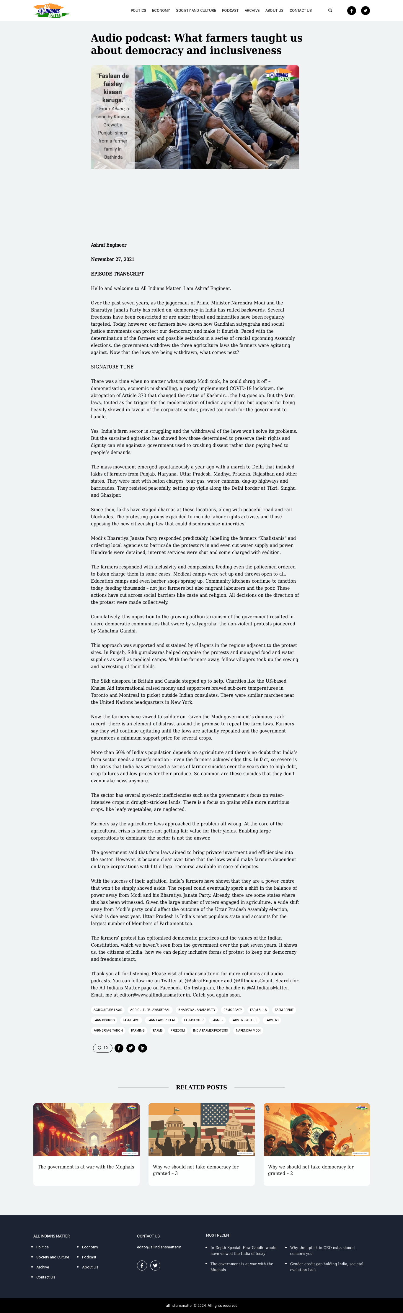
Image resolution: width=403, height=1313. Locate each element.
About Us (274, 10)
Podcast (230, 10)
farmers (271, 1020)
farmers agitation (108, 1030)
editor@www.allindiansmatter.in (155, 995)
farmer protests (244, 1020)
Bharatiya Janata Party (196, 1010)
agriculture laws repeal (150, 1010)
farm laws (131, 1020)
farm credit (284, 1010)
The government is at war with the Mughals (86, 1167)
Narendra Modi (248, 1030)
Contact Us (301, 10)
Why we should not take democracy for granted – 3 (196, 1170)
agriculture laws (108, 1010)
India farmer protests (210, 1030)
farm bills (258, 1010)
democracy (232, 1010)
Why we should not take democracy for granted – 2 (311, 1170)
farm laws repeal (162, 1020)
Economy (161, 10)
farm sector (193, 1020)
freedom (178, 1030)
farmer (217, 1020)
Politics (138, 10)
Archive (252, 10)
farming (138, 1030)
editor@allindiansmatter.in (159, 1247)
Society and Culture (196, 10)
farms (157, 1030)
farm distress (104, 1020)
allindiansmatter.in (199, 973)
